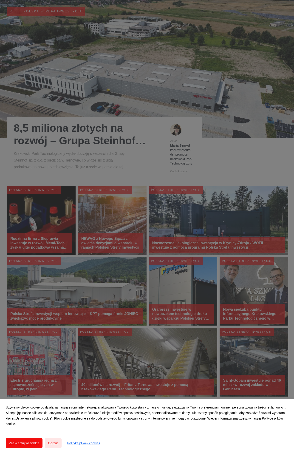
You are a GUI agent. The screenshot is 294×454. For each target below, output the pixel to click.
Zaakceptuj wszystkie (24, 443)
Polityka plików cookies (83, 443)
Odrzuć (53, 443)
